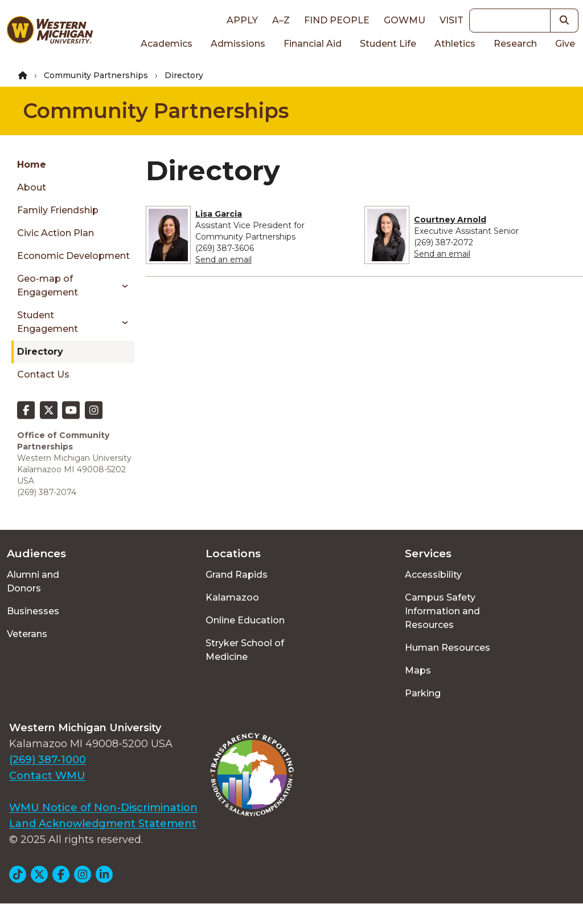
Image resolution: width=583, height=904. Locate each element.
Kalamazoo (232, 597)
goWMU (404, 20)
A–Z (281, 20)
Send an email (223, 259)
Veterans (27, 634)
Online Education (245, 620)
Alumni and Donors (33, 581)
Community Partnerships (96, 75)
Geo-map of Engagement (47, 285)
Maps (418, 670)
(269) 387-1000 (47, 759)
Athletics (454, 43)
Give (565, 43)
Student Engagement (47, 322)
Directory (40, 351)
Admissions (238, 43)
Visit (451, 20)
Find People (336, 20)
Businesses (33, 611)
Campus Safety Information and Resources (442, 611)
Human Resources (447, 647)
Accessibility (433, 574)
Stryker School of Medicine (245, 650)
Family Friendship (57, 210)
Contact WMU (47, 775)
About (31, 187)
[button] (564, 21)
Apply (242, 20)
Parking (423, 693)
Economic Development (73, 255)
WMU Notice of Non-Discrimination (103, 807)
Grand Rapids (237, 574)
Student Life (388, 43)
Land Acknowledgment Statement (102, 823)
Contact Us (43, 374)
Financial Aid (313, 43)
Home (31, 164)
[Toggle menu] (121, 285)
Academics (166, 43)
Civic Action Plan (55, 233)
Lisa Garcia (218, 214)
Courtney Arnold (450, 219)
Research (515, 43)
